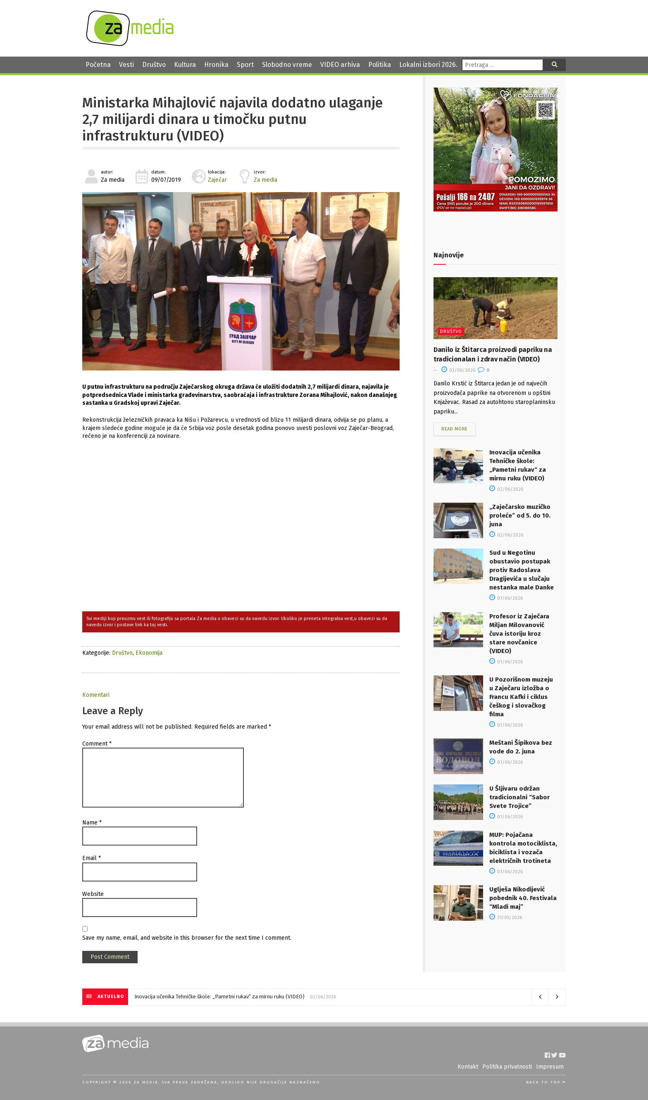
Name (92, 822)
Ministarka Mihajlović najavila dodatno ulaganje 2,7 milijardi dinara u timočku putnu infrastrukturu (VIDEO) (232, 120)
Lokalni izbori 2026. (428, 65)
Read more (454, 429)
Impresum (550, 1066)
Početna (98, 65)
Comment (97, 743)
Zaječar (217, 179)
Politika (379, 65)
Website (93, 894)
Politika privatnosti (507, 1066)
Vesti (126, 65)
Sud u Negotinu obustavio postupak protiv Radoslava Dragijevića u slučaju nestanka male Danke (521, 570)
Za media (265, 179)
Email (91, 858)
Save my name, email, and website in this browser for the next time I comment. (186, 937)
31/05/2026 (505, 917)
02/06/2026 (458, 370)
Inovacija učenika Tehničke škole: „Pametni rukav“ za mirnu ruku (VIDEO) (219, 996)
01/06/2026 (506, 598)
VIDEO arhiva (340, 65)
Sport (245, 65)
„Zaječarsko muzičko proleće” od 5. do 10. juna (519, 515)
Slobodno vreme (287, 65)
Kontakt (467, 1066)
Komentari (96, 694)
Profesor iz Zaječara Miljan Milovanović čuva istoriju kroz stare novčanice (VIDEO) (519, 634)
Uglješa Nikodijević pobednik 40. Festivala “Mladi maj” (523, 898)
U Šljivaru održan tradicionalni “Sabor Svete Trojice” (519, 797)
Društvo (154, 65)
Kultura (185, 65)
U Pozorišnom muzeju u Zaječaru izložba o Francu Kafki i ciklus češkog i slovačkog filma (521, 697)
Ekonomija (149, 652)
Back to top (546, 1082)
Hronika (216, 65)
